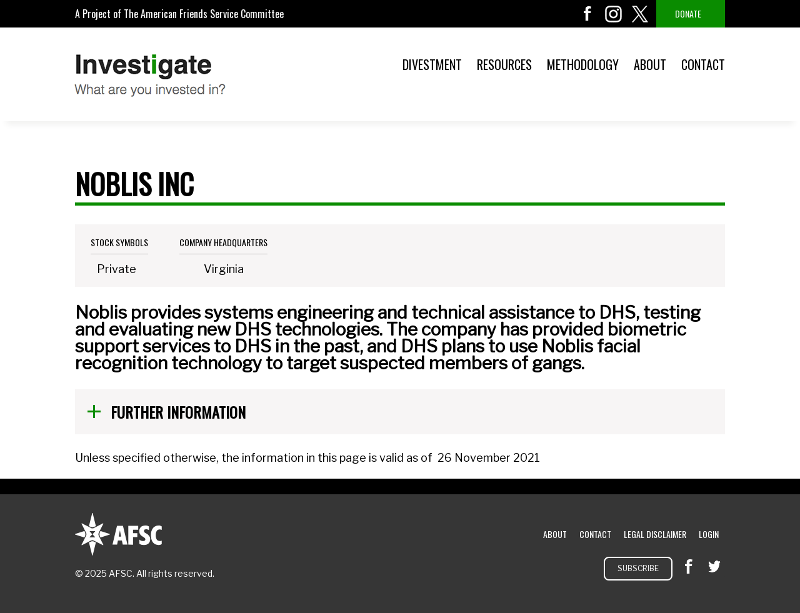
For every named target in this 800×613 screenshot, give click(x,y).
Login (709, 534)
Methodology (583, 64)
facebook (588, 14)
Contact (703, 64)
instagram (614, 14)
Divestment (432, 64)
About (650, 64)
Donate (688, 13)
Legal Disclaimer (655, 534)
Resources (504, 64)
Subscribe (638, 568)
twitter (640, 14)
